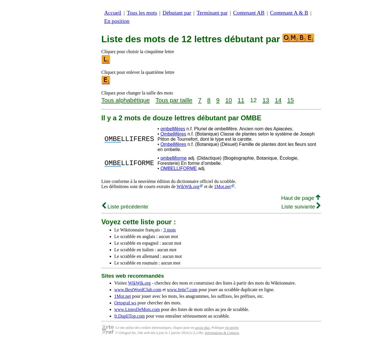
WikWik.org (188, 186)
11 (241, 100)
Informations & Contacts (222, 333)
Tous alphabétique (125, 100)
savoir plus (202, 328)
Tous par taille (174, 100)
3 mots (169, 229)
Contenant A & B (289, 13)
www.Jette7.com (182, 289)
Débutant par (176, 13)
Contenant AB (248, 13)
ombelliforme (173, 158)
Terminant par (212, 13)
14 (278, 100)
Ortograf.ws (125, 302)
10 (228, 100)
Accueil (112, 13)
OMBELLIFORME (178, 168)
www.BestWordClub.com (137, 289)
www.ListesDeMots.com (137, 309)
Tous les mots (142, 13)
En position (116, 21)
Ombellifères (173, 134)
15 (290, 100)
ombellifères (172, 128)
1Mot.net (222, 186)
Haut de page (300, 198)
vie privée (232, 328)
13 (265, 100)
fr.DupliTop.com (129, 316)
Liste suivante (300, 207)
